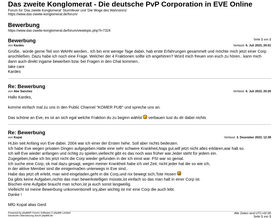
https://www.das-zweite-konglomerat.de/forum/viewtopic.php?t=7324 (59, 30)
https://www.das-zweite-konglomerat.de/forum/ (42, 14)
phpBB (26, 212)
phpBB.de (47, 215)
